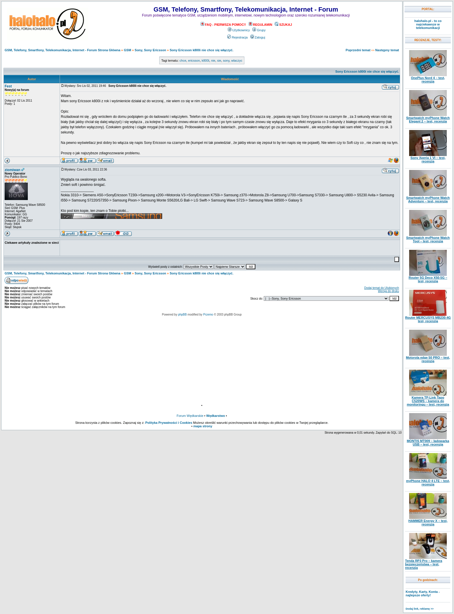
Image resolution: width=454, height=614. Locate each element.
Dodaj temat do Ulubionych (381, 287)
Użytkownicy (239, 30)
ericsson (194, 60)
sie (219, 60)
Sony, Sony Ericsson (150, 50)
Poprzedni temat (358, 50)
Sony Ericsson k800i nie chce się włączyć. (201, 50)
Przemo (208, 314)
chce (183, 60)
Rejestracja (237, 37)
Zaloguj (257, 37)
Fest (8, 86)
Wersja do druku (388, 291)
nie (213, 60)
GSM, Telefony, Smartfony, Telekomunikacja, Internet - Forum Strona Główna (62, 50)
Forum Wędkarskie (190, 415)
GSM (127, 50)
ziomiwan (12, 170)
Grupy (259, 30)
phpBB (182, 314)
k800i (205, 60)
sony (226, 60)
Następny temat (387, 50)
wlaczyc (236, 60)
